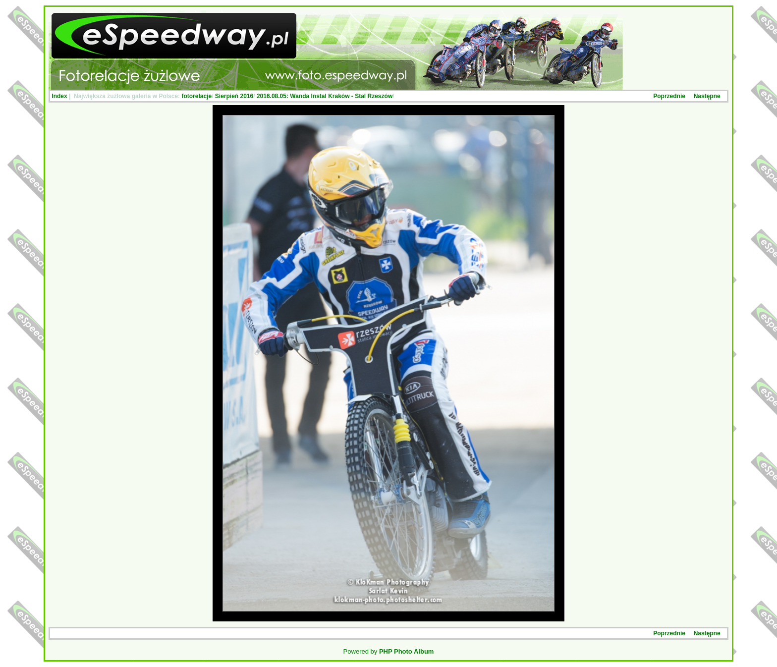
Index (59, 96)
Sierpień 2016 (234, 96)
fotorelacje (196, 96)
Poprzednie (669, 96)
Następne (707, 96)
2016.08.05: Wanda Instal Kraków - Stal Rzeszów (324, 96)
